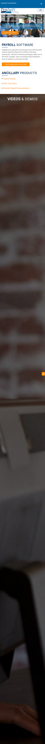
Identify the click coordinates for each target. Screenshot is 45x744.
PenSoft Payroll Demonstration (16, 88)
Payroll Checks (9, 78)
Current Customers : (9, 3)
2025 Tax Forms (10, 83)
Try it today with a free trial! (16, 64)
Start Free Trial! (10, 33)
